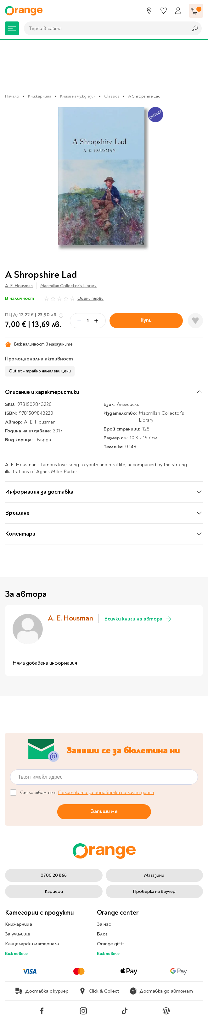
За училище (17, 934)
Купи (146, 320)
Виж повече (16, 953)
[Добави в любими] (195, 320)
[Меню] (12, 28)
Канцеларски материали (32, 944)
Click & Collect (99, 991)
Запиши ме (104, 811)
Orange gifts (111, 944)
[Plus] (96, 320)
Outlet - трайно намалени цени (40, 371)
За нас (104, 924)
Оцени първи (90, 298)
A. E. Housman (19, 285)
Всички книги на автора (138, 619)
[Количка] (196, 11)
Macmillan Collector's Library (68, 285)
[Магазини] (149, 10)
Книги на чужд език (77, 96)
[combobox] (104, 28)
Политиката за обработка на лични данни (106, 792)
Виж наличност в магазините (39, 344)
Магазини (154, 875)
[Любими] (163, 10)
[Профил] (178, 10)
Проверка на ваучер (154, 891)
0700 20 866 (54, 875)
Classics (111, 96)
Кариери (54, 891)
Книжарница (39, 96)
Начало (12, 96)
